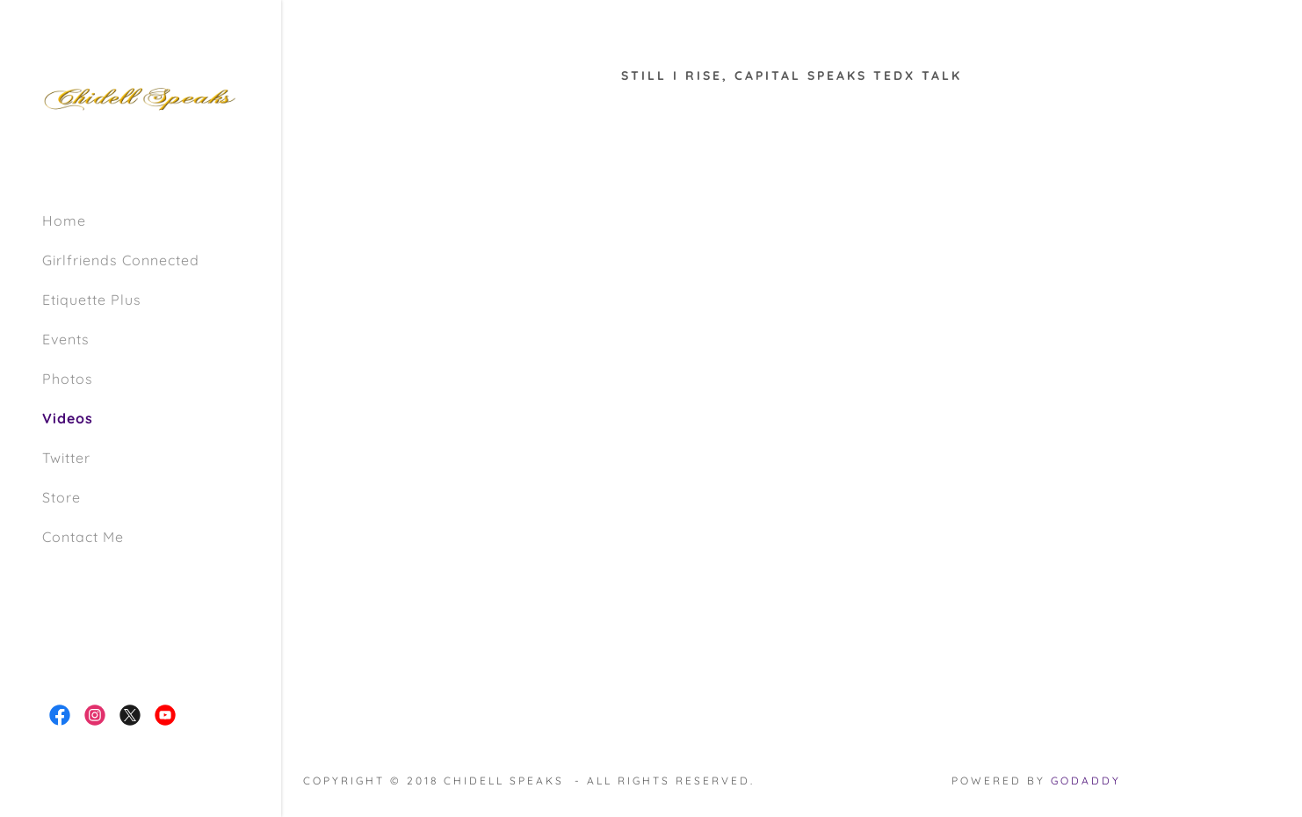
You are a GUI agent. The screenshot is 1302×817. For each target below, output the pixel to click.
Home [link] (64, 220)
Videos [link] (67, 418)
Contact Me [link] (83, 537)
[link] (140, 96)
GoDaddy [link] (1086, 780)
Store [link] (61, 497)
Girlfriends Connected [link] (120, 260)
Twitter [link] (66, 457)
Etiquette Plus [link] (91, 299)
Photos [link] (67, 378)
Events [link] (66, 339)
